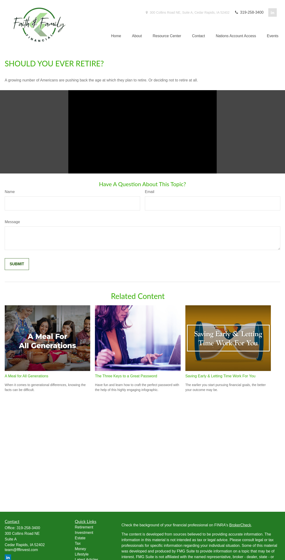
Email (149, 192)
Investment (84, 533)
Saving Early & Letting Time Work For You (220, 376)
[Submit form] (17, 264)
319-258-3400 (249, 12)
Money (80, 549)
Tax (78, 543)
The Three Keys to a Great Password (126, 376)
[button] (116, 36)
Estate (80, 538)
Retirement (84, 527)
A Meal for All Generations (26, 376)
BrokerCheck (240, 525)
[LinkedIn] (272, 12)
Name (10, 192)
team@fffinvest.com (21, 550)
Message (12, 222)
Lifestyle (82, 554)
